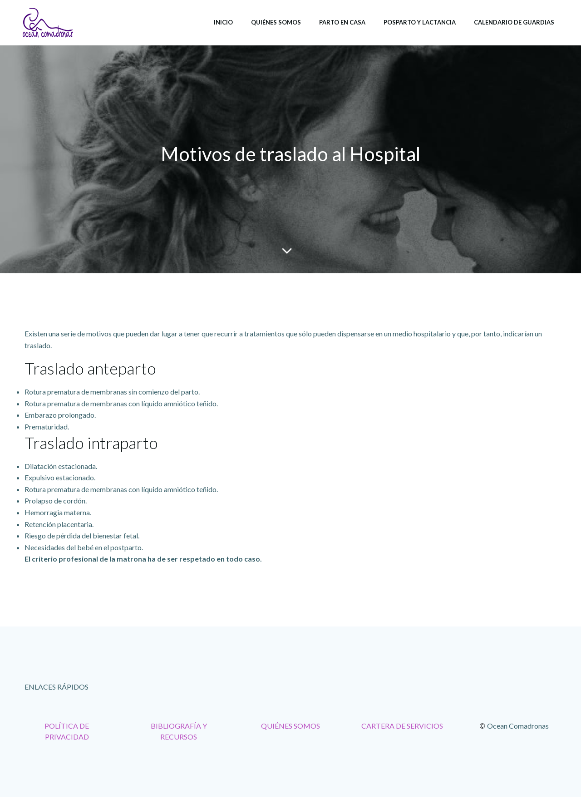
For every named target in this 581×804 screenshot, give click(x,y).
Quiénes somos (276, 22)
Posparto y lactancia (420, 22)
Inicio (223, 22)
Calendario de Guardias (514, 22)
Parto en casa (342, 22)
